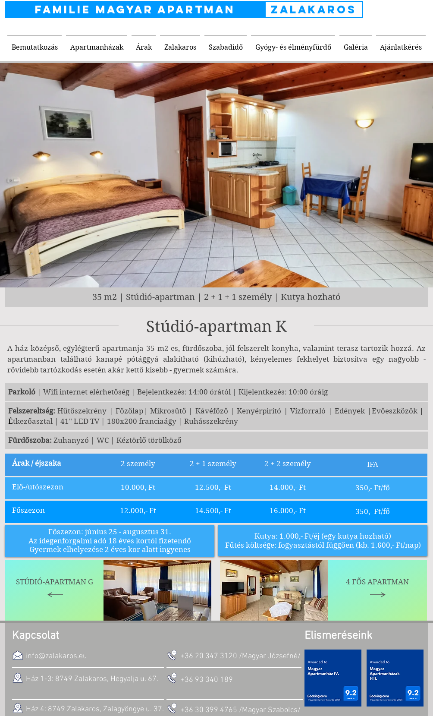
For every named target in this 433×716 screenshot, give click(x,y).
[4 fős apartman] (377, 590)
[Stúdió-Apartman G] (54, 590)
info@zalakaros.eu (56, 656)
